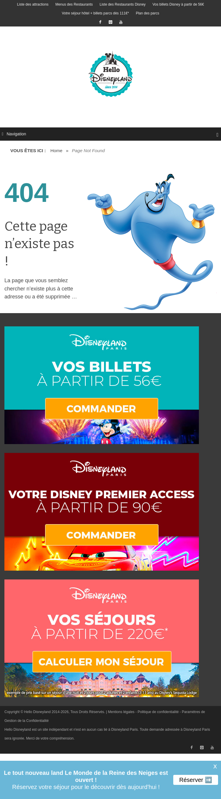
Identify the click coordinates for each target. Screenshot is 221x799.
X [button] (215, 767)
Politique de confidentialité (158, 712)
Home (56, 150)
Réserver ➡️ (195, 780)
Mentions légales (121, 712)
